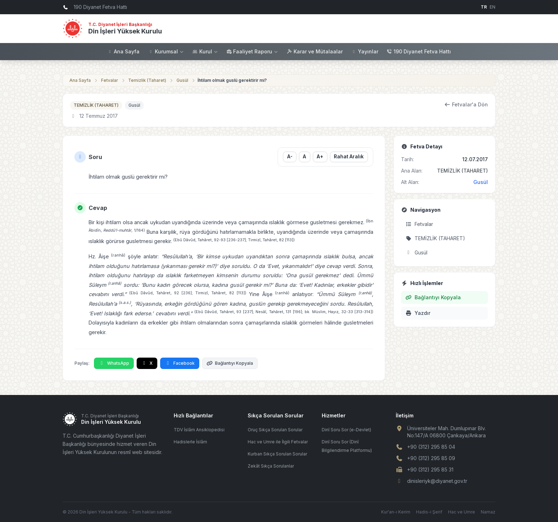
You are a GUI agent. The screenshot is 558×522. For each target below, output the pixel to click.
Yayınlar (364, 51)
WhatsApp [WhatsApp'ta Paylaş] (114, 363)
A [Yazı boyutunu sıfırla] (304, 156)
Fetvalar (109, 80)
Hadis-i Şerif (429, 512)
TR (484, 7)
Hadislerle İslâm (190, 441)
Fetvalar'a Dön (466, 104)
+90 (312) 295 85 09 (431, 458)
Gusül (182, 80)
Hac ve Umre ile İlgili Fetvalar (278, 441)
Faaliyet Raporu (252, 51)
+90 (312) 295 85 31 (430, 469)
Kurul (205, 51)
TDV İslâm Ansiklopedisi (199, 429)
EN (492, 7)
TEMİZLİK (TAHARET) (96, 105)
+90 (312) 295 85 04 (431, 447)
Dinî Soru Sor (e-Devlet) (346, 429)
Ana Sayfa (123, 51)
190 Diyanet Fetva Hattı (419, 51)
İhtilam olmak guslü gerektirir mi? (232, 80)
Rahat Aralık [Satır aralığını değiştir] (349, 156)
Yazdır (417, 313)
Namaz (488, 512)
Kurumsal (166, 51)
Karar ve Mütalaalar (315, 51)
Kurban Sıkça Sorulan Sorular (277, 454)
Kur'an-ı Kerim (395, 512)
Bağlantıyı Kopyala (230, 363)
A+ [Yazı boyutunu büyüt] (320, 156)
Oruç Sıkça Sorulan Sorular (275, 429)
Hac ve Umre (461, 512)
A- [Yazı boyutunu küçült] (289, 156)
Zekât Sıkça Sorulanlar (271, 466)
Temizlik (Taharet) (147, 80)
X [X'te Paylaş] (147, 363)
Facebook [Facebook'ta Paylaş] (180, 363)
